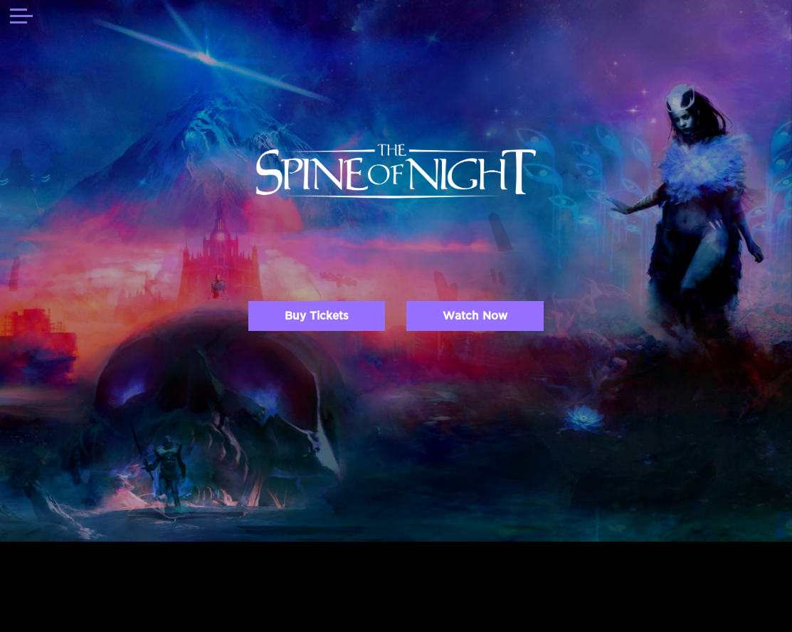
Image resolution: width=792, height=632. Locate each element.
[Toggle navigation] (21, 18)
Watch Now (475, 316)
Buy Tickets (317, 316)
